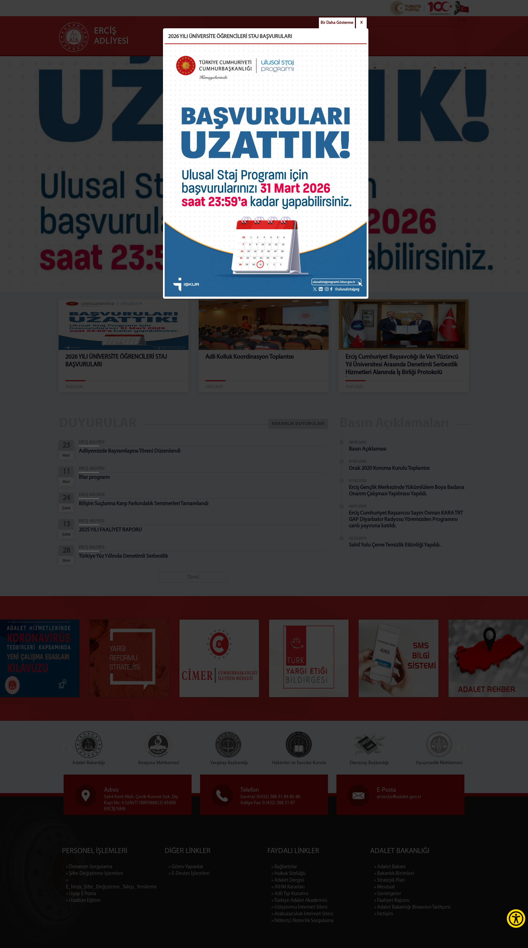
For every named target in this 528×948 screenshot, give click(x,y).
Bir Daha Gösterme (337, 23)
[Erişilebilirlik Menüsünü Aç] (516, 918)
